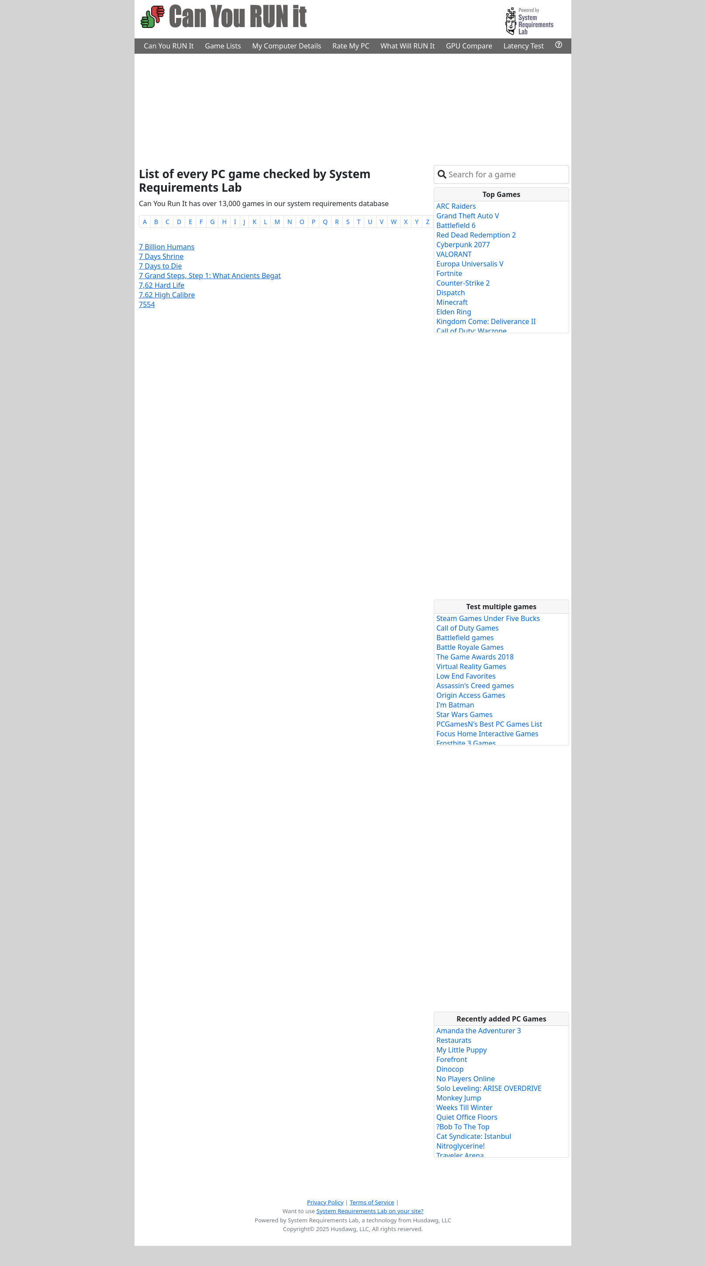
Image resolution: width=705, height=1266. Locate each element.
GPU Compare (469, 46)
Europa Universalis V (470, 264)
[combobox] (507, 174)
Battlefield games (465, 637)
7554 (147, 304)
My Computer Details (286, 46)
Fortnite (449, 273)
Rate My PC (351, 46)
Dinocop (450, 1069)
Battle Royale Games (470, 647)
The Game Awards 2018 (475, 657)
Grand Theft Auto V (467, 216)
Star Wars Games (464, 714)
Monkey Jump (458, 1098)
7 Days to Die (160, 266)
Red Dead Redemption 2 (476, 235)
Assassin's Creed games (475, 685)
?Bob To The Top (463, 1126)
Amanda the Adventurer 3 (478, 1030)
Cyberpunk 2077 (463, 244)
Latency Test (524, 46)
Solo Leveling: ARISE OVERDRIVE (489, 1088)
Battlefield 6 (456, 225)
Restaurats (453, 1040)
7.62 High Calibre (167, 295)
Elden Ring (453, 312)
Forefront (451, 1059)
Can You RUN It (169, 46)
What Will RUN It (407, 46)
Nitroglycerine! (460, 1146)
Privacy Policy (325, 1202)
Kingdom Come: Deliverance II (486, 321)
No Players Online (465, 1078)
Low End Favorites (466, 676)
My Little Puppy (461, 1050)
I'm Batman (455, 705)
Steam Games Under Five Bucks (488, 618)
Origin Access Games (470, 695)
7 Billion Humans (166, 247)
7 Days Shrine (161, 256)
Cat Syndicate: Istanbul (473, 1136)
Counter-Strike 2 (463, 283)
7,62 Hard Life (161, 285)
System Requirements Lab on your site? (369, 1211)
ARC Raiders (456, 206)
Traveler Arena (460, 1155)
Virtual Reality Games (471, 666)
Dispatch (450, 292)
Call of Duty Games (467, 628)
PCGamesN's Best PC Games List (489, 724)
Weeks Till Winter (464, 1107)
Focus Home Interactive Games (487, 733)
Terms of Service (372, 1202)
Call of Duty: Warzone (471, 331)
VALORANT (454, 254)
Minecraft (452, 302)
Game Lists (223, 46)
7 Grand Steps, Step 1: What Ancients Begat (210, 275)
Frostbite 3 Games (466, 743)
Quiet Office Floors (467, 1117)
